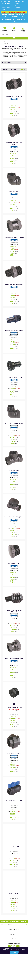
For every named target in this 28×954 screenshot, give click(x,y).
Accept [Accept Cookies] (14, 952)
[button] (14, 105)
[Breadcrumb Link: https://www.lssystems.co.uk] (2, 42)
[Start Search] (25, 34)
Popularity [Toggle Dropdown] (13, 69)
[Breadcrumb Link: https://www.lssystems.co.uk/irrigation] (7, 42)
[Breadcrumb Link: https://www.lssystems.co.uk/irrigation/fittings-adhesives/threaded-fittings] (4, 43)
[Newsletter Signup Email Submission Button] (27, 924)
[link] (9, 945)
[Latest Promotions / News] (7, 8)
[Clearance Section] (21, 7)
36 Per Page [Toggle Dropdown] (5, 69)
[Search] (12, 34)
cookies (7, 948)
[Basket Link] (23, 29)
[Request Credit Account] (21, 2)
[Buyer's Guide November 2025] (7, 2)
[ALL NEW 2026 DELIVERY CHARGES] (14, 12)
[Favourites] (4, 29)
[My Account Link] (14, 29)
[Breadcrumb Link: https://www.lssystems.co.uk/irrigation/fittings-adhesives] (14, 42)
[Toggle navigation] (14, 38)
